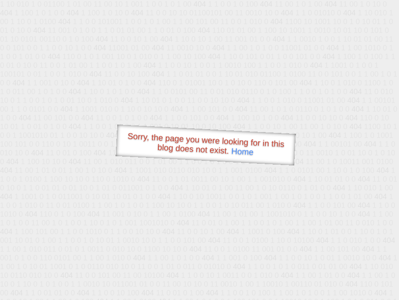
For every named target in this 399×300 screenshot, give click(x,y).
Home (242, 151)
